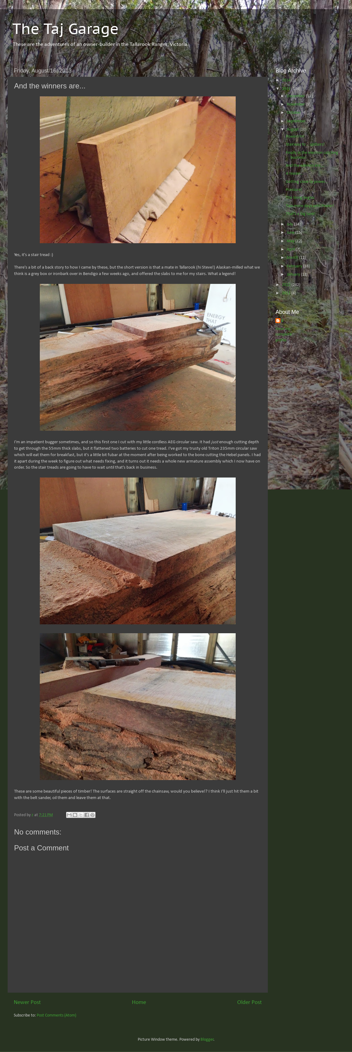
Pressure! (294, 190)
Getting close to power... (307, 182)
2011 (286, 293)
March (293, 258)
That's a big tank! (301, 214)
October (294, 113)
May (291, 241)
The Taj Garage (65, 28)
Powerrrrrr (295, 137)
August (293, 130)
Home (139, 1003)
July (290, 224)
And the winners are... (305, 166)
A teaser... (294, 174)
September (297, 121)
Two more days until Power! (310, 206)
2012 (286, 285)
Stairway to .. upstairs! (305, 145)
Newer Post (27, 1003)
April (291, 249)
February (295, 266)
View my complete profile (283, 335)
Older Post (249, 1003)
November (296, 104)
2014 (286, 80)
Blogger (207, 1040)
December (296, 96)
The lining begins (300, 198)
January (294, 275)
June (291, 233)
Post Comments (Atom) (56, 1015)
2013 (286, 89)
